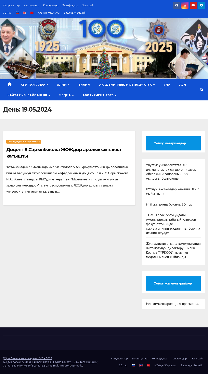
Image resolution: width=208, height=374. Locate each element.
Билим (84, 84)
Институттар (31, 5)
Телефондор (70, 5)
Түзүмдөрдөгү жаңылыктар (24, 142)
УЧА (167, 84)
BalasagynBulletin (75, 12)
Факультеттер (11, 5)
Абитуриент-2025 (98, 95)
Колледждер (50, 5)
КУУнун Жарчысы (49, 12)
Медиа (65, 95)
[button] (201, 90)
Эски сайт (88, 5)
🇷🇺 (17, 12)
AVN (182, 84)
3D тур (7, 12)
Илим (62, 84)
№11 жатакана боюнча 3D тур (169, 204)
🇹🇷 (32, 12)
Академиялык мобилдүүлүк (126, 84)
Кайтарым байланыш (28, 95)
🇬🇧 (24, 12)
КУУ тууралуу (33, 84)
